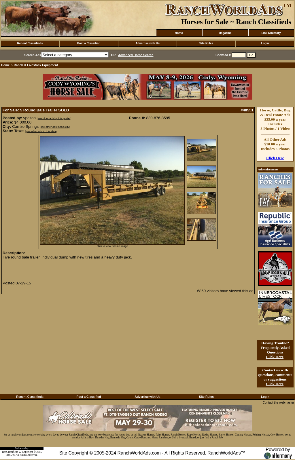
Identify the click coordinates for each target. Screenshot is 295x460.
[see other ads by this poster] (54, 118)
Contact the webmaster (278, 402)
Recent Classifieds (30, 43)
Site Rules (206, 43)
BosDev (10, 454)
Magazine (224, 33)
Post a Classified (88, 43)
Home (179, 33)
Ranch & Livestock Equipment (36, 65)
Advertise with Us (147, 43)
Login (265, 43)
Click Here (275, 158)
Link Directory (271, 33)
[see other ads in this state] (41, 131)
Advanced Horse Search (136, 55)
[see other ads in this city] (55, 127)
